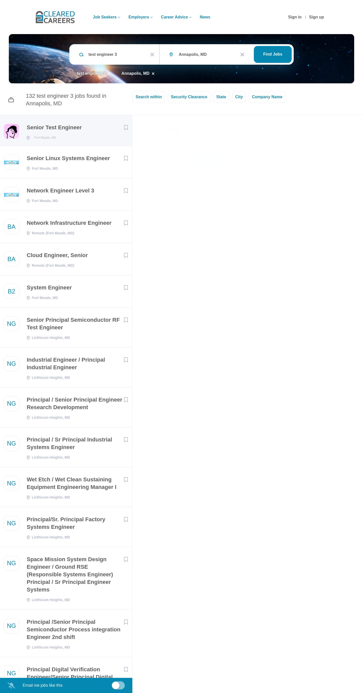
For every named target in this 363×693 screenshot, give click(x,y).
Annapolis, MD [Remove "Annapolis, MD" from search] (135, 73)
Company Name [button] (267, 97)
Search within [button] (149, 97)
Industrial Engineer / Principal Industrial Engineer (66, 365)
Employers (139, 17)
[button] (326, 160)
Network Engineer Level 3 (60, 192)
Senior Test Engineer (54, 127)
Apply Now (209, 160)
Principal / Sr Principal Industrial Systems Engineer (69, 445)
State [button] (221, 97)
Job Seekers (104, 17)
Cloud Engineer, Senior (57, 257)
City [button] (239, 97)
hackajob (201, 143)
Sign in (294, 17)
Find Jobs (272, 54)
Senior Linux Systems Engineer (68, 160)
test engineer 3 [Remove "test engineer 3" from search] (91, 73)
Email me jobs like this (43, 685)
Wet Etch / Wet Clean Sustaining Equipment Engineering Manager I (71, 485)
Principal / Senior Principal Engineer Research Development (74, 405)
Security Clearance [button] (189, 97)
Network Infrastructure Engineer (69, 224)
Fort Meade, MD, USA (181, 183)
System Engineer (49, 289)
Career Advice (174, 17)
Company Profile (178, 671)
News (205, 17)
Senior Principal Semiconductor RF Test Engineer (73, 325)
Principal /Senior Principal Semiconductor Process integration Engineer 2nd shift (73, 631)
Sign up (316, 17)
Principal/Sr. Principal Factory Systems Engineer (66, 525)
